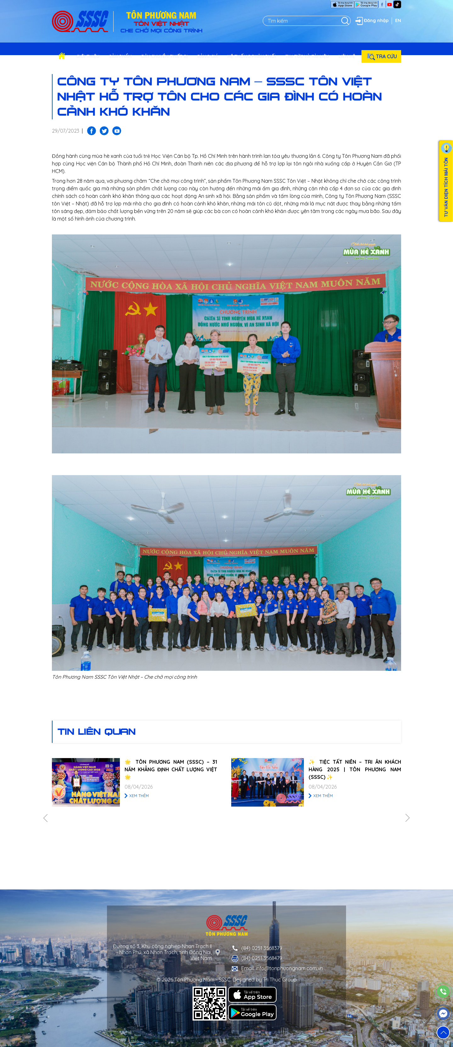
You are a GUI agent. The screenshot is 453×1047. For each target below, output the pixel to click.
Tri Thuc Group (280, 979)
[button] (443, 1032)
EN (398, 20)
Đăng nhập (371, 21)
